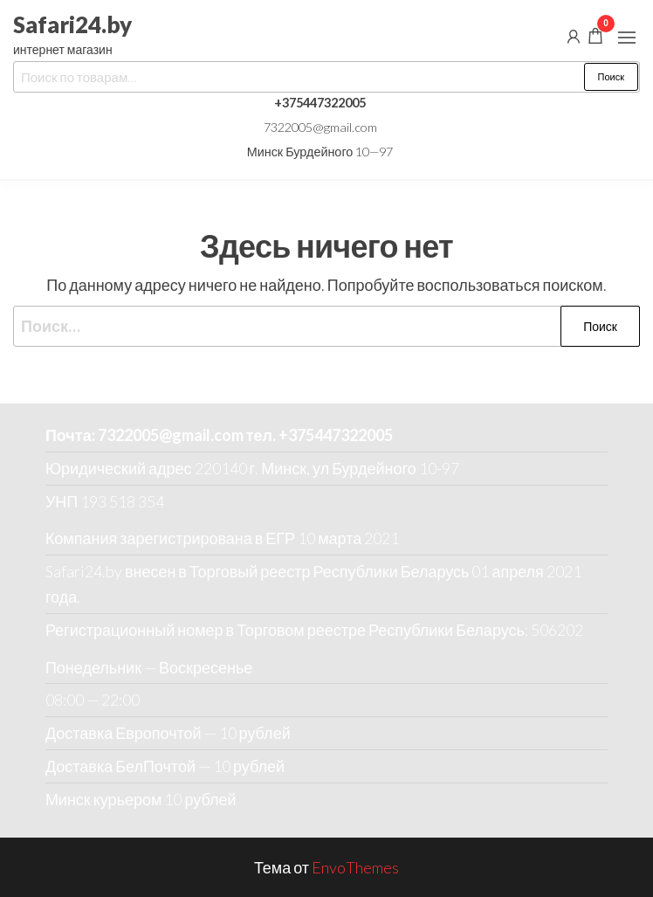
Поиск (611, 76)
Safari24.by (72, 24)
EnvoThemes (355, 867)
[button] (627, 37)
